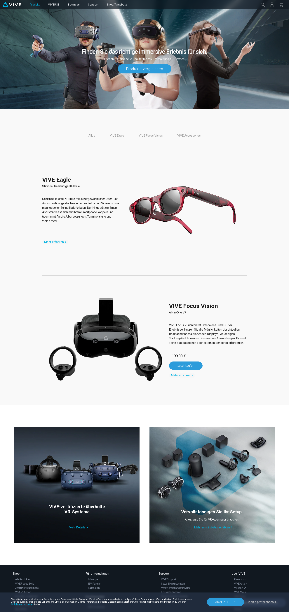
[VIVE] (12, 4)
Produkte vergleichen (144, 69)
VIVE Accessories (189, 135)
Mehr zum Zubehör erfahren (212, 527)
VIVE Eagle (117, 135)
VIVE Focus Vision (151, 135)
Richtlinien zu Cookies (22, 604)
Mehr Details (77, 527)
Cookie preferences (260, 602)
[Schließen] (262, 4)
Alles (91, 135)
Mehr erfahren (54, 242)
